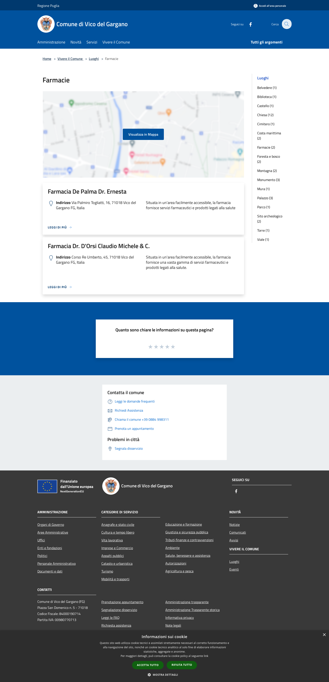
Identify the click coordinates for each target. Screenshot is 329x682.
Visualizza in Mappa (143, 134)
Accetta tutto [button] (148, 665)
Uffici (41, 540)
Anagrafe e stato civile (117, 524)
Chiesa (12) (265, 114)
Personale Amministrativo (56, 563)
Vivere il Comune (70, 58)
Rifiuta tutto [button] (182, 665)
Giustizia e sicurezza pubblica (186, 532)
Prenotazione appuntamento (122, 602)
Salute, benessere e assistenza (187, 555)
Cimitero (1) (265, 124)
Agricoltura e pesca (179, 571)
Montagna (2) (267, 170)
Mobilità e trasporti (115, 579)
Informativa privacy (179, 617)
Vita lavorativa (112, 540)
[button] (164, 674)
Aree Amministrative (52, 532)
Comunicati (237, 532)
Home (47, 58)
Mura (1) (263, 188)
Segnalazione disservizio (119, 609)
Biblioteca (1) (266, 96)
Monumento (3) (268, 179)
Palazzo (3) (265, 198)
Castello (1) (265, 105)
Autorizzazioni (175, 563)
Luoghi (94, 58)
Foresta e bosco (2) (268, 159)
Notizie (234, 524)
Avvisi (233, 540)
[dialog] (164, 656)
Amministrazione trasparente (187, 602)
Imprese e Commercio (117, 547)
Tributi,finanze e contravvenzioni (189, 539)
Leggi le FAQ (110, 617)
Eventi (234, 569)
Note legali (173, 625)
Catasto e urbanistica (117, 563)
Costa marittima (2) (269, 135)
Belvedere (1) (266, 87)
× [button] (324, 635)
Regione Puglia (48, 5)
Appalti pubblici (112, 555)
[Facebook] (248, 24)
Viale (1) (263, 239)
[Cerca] (286, 24)
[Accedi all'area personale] (270, 6)
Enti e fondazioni (49, 547)
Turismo (107, 571)
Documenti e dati (49, 571)
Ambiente (172, 547)
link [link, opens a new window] (206, 656)
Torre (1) (263, 230)
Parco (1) (263, 207)
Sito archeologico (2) (269, 218)
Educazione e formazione (183, 524)
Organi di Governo (50, 524)
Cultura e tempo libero (117, 532)
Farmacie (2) (266, 147)
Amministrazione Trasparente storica (192, 609)
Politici (42, 555)
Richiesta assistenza (116, 625)
